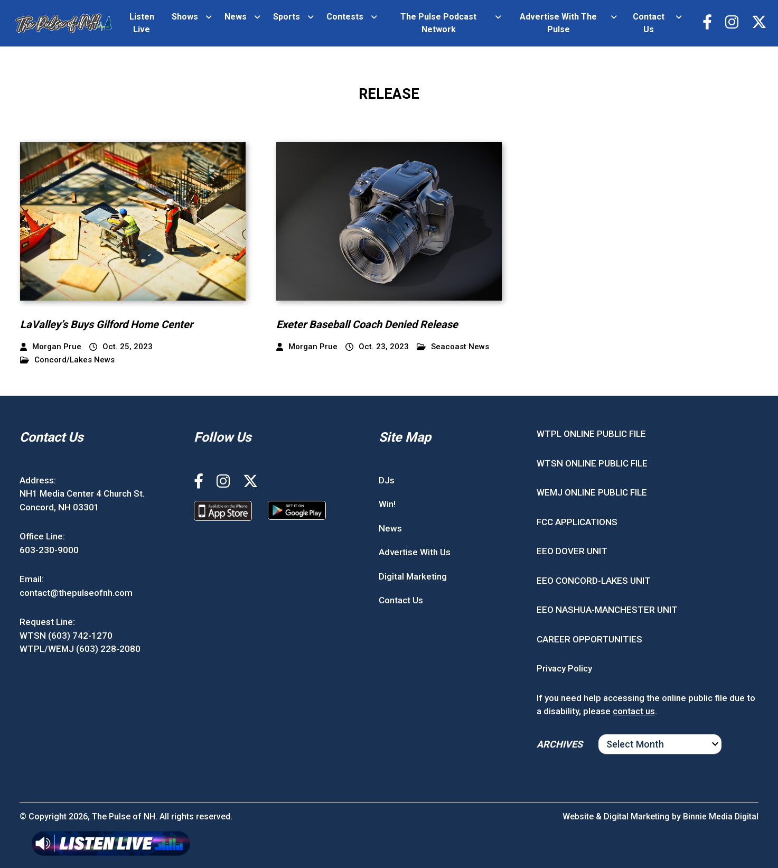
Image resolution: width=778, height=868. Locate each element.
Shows (184, 17)
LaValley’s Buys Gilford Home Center (114, 324)
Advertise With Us (415, 552)
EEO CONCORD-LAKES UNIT (594, 580)
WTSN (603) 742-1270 (66, 635)
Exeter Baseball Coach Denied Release (375, 324)
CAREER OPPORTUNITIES (589, 639)
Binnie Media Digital (720, 816)
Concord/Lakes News (67, 360)
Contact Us (647, 23)
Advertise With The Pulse (557, 23)
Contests (344, 17)
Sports (286, 17)
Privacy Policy (564, 668)
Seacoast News (453, 347)
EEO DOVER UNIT (572, 551)
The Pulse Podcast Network (438, 23)
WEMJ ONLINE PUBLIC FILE (592, 492)
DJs (387, 480)
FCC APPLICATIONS (577, 522)
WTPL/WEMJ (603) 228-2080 (80, 648)
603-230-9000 (49, 550)
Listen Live (141, 23)
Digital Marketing (413, 576)
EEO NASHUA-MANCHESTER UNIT (607, 609)
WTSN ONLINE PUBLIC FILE (592, 463)
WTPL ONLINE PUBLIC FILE (591, 433)
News (235, 17)
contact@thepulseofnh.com (76, 592)
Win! (387, 504)
